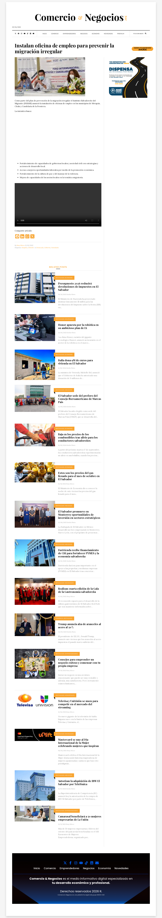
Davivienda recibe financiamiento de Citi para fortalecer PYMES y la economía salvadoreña (78, 553)
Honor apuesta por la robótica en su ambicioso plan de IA (78, 326)
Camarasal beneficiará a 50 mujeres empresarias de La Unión (79, 818)
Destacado (40, 248)
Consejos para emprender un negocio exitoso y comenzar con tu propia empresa (79, 662)
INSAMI (31, 248)
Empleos (24, 248)
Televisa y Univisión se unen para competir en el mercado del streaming (78, 704)
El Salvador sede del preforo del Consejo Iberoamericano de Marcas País (79, 399)
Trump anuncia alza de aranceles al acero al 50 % (79, 625)
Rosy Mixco (21, 245)
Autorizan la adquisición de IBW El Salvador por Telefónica (79, 782)
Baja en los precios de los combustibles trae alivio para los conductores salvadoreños (78, 437)
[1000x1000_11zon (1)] (127, 77)
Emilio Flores (71, 294)
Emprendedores (69, 34)
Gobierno (47, 248)
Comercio (54, 34)
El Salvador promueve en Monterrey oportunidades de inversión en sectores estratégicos (79, 514)
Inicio (45, 34)
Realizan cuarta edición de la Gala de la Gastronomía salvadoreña (78, 590)
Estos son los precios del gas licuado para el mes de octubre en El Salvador (79, 476)
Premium (120, 34)
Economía (95, 34)
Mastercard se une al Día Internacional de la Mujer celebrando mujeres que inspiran (78, 743)
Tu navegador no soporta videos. (58, 136)
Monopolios (69, 695)
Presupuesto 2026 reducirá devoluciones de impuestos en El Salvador (78, 286)
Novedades (108, 34)
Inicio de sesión (138, 33)
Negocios (83, 34)
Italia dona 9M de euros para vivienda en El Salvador (75, 361)
